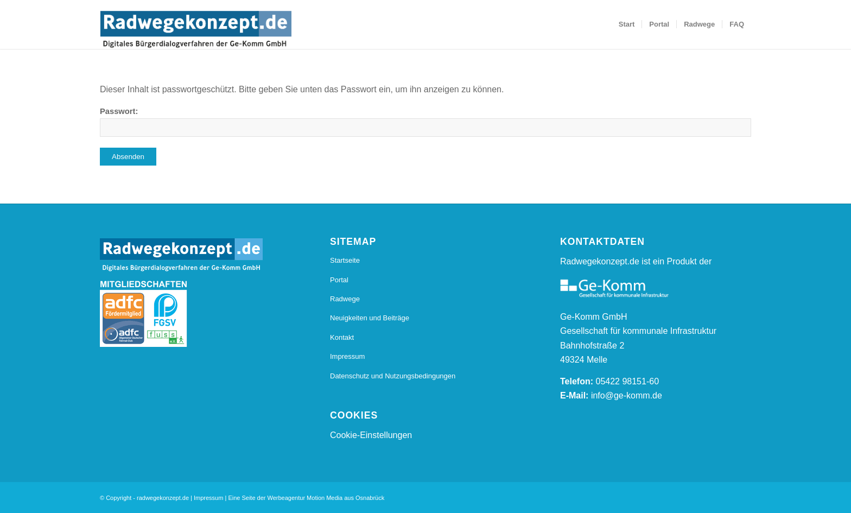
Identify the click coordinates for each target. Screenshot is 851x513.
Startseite (345, 260)
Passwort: (425, 122)
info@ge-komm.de (626, 395)
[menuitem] (627, 24)
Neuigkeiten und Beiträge (369, 318)
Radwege (345, 299)
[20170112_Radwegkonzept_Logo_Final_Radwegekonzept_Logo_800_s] (195, 30)
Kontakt (342, 337)
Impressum (347, 356)
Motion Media (324, 498)
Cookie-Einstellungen (371, 435)
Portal (339, 280)
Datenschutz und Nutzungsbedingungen (392, 376)
